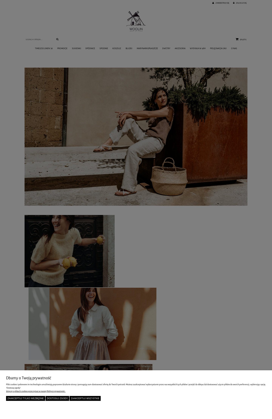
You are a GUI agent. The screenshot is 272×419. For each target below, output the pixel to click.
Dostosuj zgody (57, 398)
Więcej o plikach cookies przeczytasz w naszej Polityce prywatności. (36, 391)
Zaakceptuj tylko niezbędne (25, 398)
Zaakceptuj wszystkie (85, 398)
